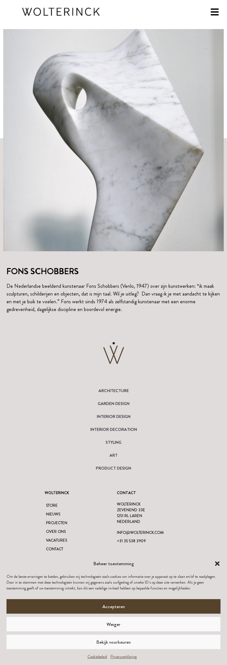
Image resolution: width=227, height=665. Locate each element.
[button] (217, 563)
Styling (113, 442)
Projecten (56, 523)
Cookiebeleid (97, 657)
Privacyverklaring (123, 657)
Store (52, 505)
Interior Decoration (113, 429)
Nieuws (53, 514)
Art (113, 455)
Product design (113, 468)
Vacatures (56, 540)
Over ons (56, 532)
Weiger (113, 624)
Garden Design (114, 403)
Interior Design (114, 416)
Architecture (113, 391)
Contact (54, 549)
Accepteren (113, 606)
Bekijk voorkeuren (113, 642)
